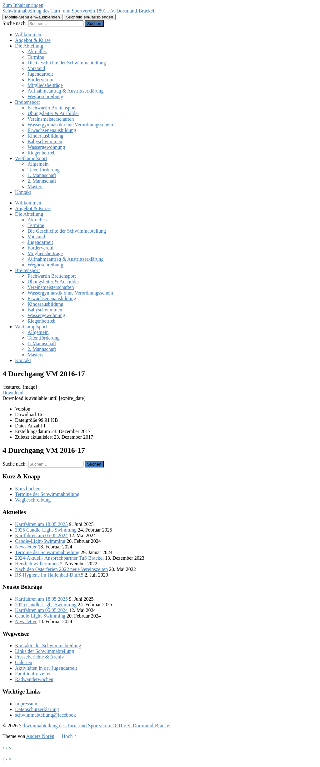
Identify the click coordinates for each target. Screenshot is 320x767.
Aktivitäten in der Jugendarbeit (46, 668)
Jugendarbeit (40, 74)
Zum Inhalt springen (22, 5)
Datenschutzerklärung (37, 709)
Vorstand (36, 68)
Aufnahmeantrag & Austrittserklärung (66, 90)
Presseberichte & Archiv (39, 656)
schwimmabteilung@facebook (45, 715)
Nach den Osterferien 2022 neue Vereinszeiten (61, 569)
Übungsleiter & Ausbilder (53, 113)
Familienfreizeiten (33, 673)
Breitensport (27, 102)
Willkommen (28, 34)
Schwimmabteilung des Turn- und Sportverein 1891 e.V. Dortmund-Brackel (78, 10)
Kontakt (23, 192)
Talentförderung (44, 169)
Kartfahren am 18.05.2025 (41, 524)
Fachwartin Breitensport (52, 107)
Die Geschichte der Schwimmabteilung (67, 62)
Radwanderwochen (34, 679)
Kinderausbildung (45, 136)
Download (12, 392)
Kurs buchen (27, 488)
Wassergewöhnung (46, 147)
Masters (35, 186)
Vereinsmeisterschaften (51, 119)
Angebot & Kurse (33, 40)
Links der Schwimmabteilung (44, 651)
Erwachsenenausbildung (52, 130)
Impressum (26, 703)
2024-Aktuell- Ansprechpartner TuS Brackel (59, 558)
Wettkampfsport (31, 158)
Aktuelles (37, 51)
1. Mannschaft (42, 175)
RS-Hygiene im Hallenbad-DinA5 (49, 575)
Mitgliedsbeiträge (45, 85)
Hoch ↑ (69, 736)
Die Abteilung (29, 45)
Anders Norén (40, 736)
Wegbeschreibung (45, 96)
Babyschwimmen (45, 141)
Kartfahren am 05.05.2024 (41, 535)
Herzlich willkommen (37, 563)
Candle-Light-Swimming (40, 541)
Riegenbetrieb (42, 152)
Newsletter (26, 546)
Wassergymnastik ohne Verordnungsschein (70, 124)
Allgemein (38, 164)
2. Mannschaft (42, 181)
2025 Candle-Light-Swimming (46, 529)
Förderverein (40, 79)
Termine (36, 57)
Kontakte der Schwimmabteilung (48, 645)
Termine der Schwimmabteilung (47, 494)
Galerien (23, 662)
